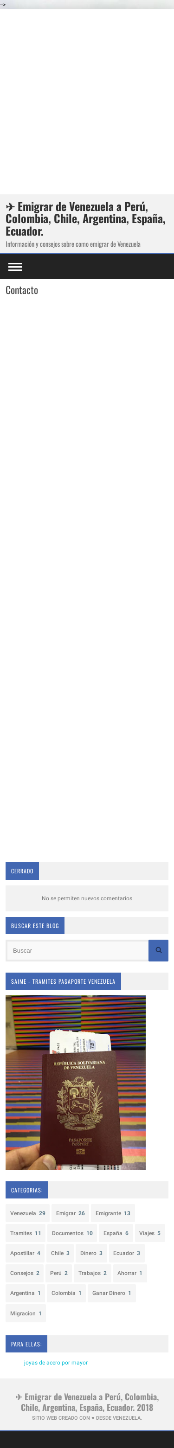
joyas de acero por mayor (56, 1362)
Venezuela (27, 1213)
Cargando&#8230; (87, 582)
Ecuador (126, 1253)
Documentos (72, 1233)
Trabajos (92, 1273)
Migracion (26, 1313)
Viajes (150, 1233)
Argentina (25, 1293)
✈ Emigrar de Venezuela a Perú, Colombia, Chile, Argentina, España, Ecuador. (86, 218)
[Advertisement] (87, 102)
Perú (59, 1273)
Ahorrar (129, 1273)
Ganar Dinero (111, 1293)
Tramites (25, 1233)
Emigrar (70, 1213)
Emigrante (113, 1213)
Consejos (24, 1273)
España (116, 1233)
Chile (60, 1253)
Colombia (67, 1293)
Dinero (91, 1253)
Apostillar (25, 1253)
